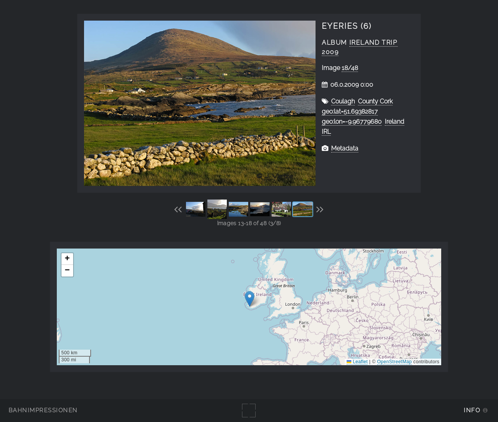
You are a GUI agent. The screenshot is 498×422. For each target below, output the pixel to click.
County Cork (375, 101)
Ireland (394, 121)
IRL (326, 131)
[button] (249, 299)
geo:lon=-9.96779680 (352, 121)
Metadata (344, 148)
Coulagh (343, 101)
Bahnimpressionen (43, 410)
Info (472, 410)
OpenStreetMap (394, 361)
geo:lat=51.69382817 (350, 111)
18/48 (350, 68)
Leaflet (357, 361)
